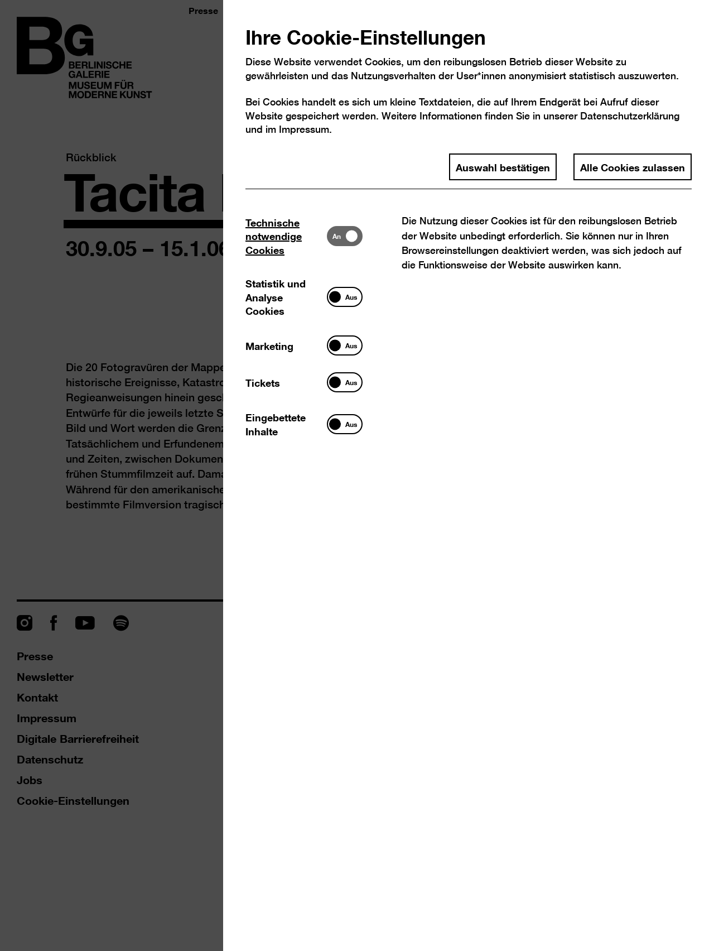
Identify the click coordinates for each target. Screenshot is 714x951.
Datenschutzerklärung (629, 115)
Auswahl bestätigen (503, 166)
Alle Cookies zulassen (632, 166)
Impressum (304, 129)
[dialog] (357, 475)
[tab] (286, 236)
